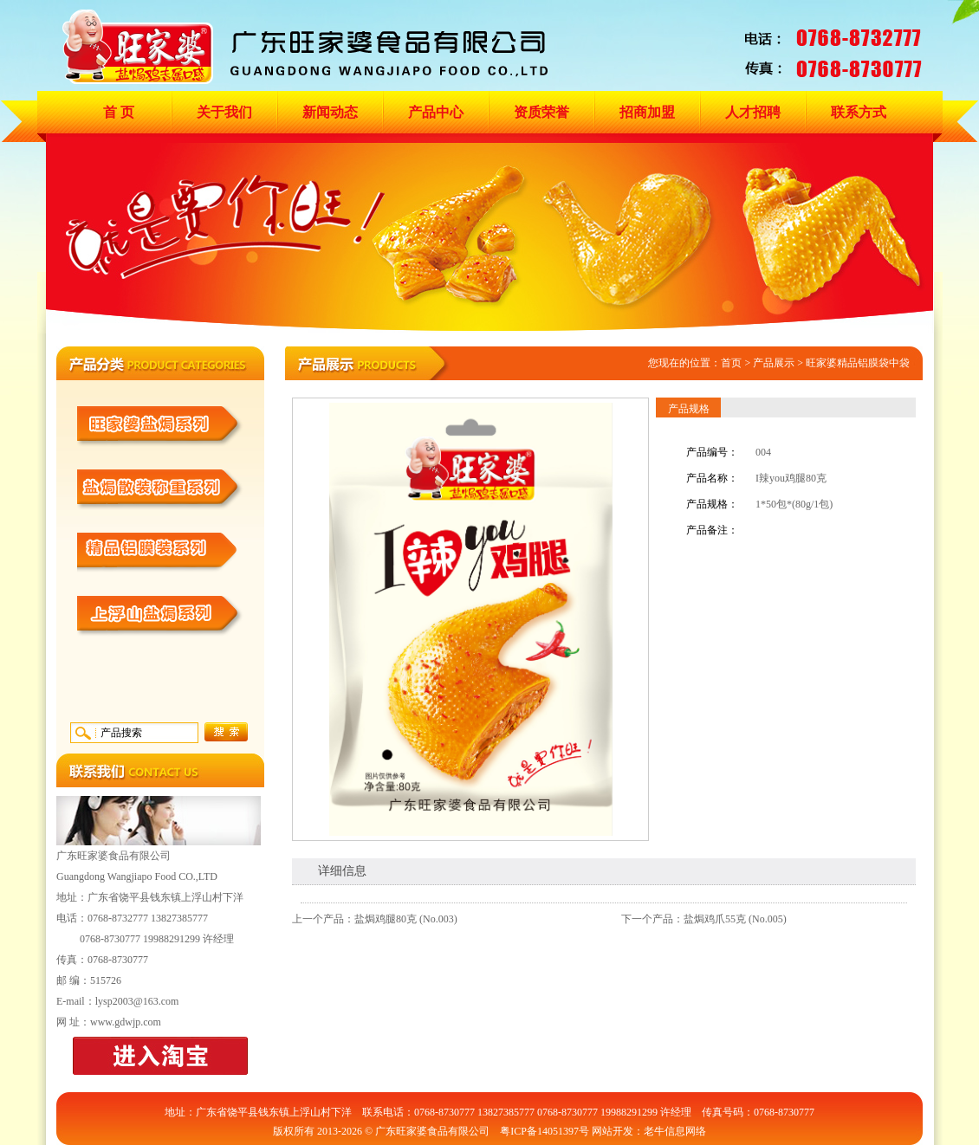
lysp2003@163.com (137, 1001)
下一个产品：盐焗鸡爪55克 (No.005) (704, 919)
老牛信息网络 (675, 1131)
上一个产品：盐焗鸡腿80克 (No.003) (374, 919)
